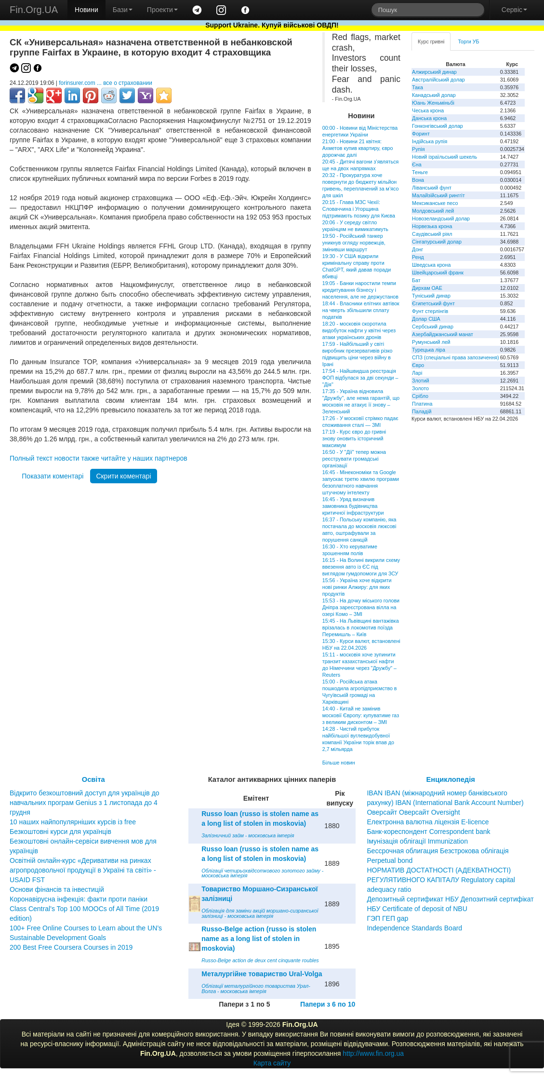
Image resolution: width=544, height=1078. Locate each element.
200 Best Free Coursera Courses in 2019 (71, 947)
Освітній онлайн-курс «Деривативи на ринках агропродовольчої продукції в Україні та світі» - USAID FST (83, 870)
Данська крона (429, 118)
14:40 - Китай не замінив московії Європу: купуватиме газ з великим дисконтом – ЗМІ (360, 715)
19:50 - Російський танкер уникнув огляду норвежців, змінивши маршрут (353, 242)
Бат (416, 280)
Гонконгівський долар (437, 126)
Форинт (421, 133)
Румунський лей (431, 342)
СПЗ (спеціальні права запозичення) (455, 357)
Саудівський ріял (432, 234)
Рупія (418, 149)
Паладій (421, 411)
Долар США (426, 319)
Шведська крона (431, 265)
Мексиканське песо (435, 203)
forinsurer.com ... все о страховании (105, 83)
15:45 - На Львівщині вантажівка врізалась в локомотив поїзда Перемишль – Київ (360, 627)
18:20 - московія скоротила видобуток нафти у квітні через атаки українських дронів (359, 330)
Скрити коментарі (123, 476)
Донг (417, 249)
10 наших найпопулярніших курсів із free (73, 822)
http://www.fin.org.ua (373, 1053)
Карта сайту (272, 1063)
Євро (418, 365)
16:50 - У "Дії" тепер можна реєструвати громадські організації (354, 458)
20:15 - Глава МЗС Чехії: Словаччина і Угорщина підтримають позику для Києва (358, 208)
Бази (123, 10)
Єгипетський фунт (433, 303)
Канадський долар (434, 95)
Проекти (162, 10)
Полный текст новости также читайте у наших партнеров (98, 458)
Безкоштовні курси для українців (60, 831)
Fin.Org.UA (34, 9)
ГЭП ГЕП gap (387, 918)
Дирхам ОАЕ (427, 288)
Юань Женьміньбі (433, 103)
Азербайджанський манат (442, 334)
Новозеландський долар (441, 218)
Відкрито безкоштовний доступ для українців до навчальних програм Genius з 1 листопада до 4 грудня (84, 802)
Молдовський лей (433, 211)
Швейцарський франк (438, 272)
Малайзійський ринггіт (438, 195)
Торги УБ (468, 41)
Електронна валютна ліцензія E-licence (428, 822)
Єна (416, 164)
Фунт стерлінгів (430, 311)
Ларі (417, 373)
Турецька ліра (428, 350)
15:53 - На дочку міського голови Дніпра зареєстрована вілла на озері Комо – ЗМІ (360, 607)
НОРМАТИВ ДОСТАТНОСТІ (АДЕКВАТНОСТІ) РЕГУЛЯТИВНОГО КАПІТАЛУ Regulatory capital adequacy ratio (441, 879)
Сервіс (514, 10)
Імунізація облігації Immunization (417, 841)
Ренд (418, 257)
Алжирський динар (434, 72)
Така (417, 87)
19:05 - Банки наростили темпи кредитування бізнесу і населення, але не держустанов (360, 290)
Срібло (420, 396)
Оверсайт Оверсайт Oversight (413, 812)
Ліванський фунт (431, 188)
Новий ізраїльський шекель (444, 157)
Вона (418, 180)
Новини (86, 10)
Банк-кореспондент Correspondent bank (428, 831)
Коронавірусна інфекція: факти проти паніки (78, 899)
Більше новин (338, 762)
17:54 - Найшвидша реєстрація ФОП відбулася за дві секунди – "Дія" (360, 377)
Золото (420, 388)
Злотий (420, 380)
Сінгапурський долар (437, 242)
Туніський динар (431, 296)
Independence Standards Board (414, 928)
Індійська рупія (429, 141)
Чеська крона (428, 110)
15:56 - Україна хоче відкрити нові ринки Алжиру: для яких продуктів (357, 587)
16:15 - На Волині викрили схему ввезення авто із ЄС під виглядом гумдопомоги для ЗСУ (361, 566)
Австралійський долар (438, 79)
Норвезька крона (432, 226)
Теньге (420, 172)
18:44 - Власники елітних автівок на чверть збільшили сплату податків (360, 310)
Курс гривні (431, 41)
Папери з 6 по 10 (327, 1004)
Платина (422, 404)
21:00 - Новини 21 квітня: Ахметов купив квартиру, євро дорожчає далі (357, 148)
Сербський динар (432, 326)
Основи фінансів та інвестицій (57, 889)
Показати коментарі (52, 476)
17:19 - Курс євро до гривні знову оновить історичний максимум (354, 438)
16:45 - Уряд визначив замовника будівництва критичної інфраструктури (353, 506)
